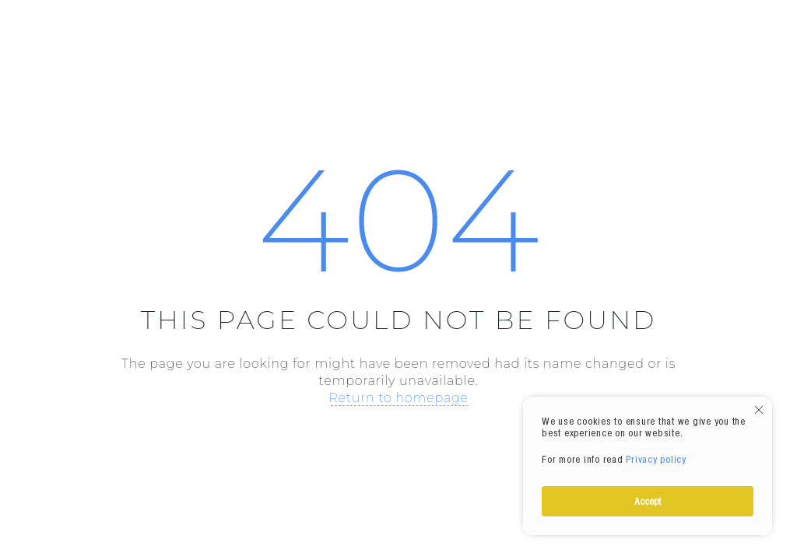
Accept (647, 501)
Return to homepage (398, 397)
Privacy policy (656, 459)
